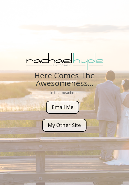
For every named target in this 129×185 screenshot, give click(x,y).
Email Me (62, 107)
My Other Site (64, 125)
